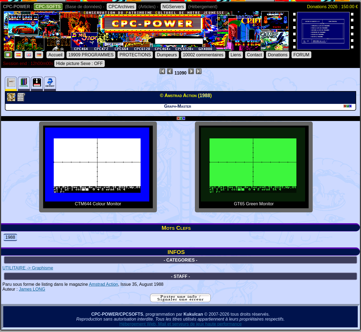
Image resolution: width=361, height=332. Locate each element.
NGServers (173, 6)
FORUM (301, 54)
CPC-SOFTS (48, 6)
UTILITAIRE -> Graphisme (27, 268)
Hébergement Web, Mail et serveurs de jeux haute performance (180, 324)
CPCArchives (121, 6)
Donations (277, 54)
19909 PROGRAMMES (90, 54)
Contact (254, 54)
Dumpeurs (167, 54)
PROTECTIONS (135, 54)
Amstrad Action (103, 284)
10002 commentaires (203, 54)
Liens (236, 54)
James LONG (32, 289)
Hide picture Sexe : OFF (79, 63)
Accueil (55, 54)
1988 (10, 237)
